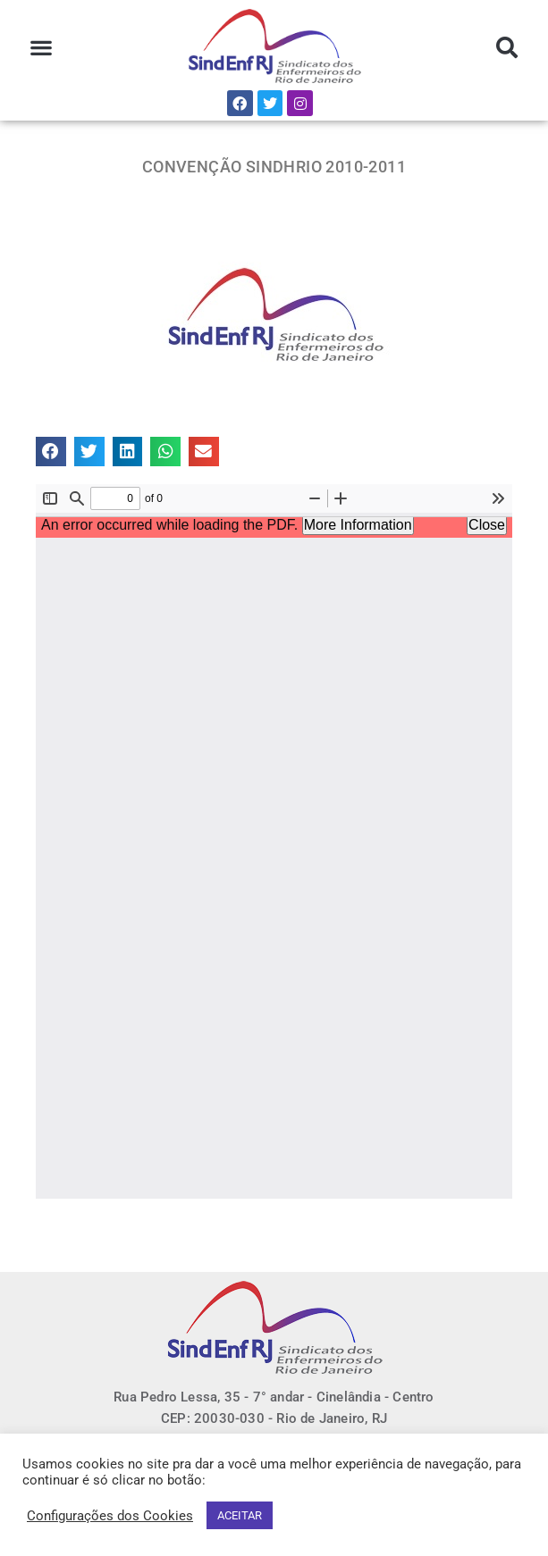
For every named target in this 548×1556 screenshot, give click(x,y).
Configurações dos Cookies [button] (110, 1516)
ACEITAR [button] (239, 1515)
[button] (40, 47)
